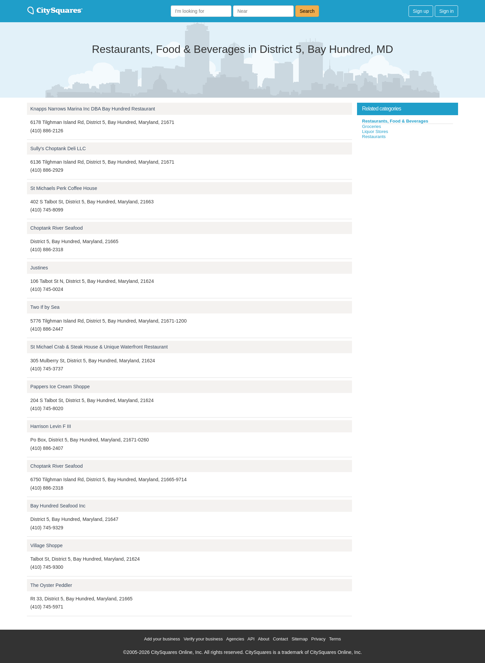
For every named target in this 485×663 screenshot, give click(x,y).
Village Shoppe (46, 545)
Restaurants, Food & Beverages (395, 121)
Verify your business (203, 638)
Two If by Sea (45, 307)
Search (307, 11)
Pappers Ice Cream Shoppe (60, 386)
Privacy (318, 638)
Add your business (162, 638)
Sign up (421, 11)
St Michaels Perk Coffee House (63, 188)
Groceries (371, 126)
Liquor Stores (375, 131)
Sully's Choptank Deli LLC (58, 148)
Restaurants (374, 136)
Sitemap (300, 638)
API (251, 638)
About (263, 638)
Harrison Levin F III (50, 426)
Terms (335, 638)
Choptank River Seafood (56, 228)
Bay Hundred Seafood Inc (58, 505)
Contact (280, 638)
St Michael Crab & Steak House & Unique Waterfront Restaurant (99, 347)
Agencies (235, 638)
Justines (39, 267)
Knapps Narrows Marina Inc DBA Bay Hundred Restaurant (92, 108)
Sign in (446, 11)
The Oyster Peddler (51, 585)
